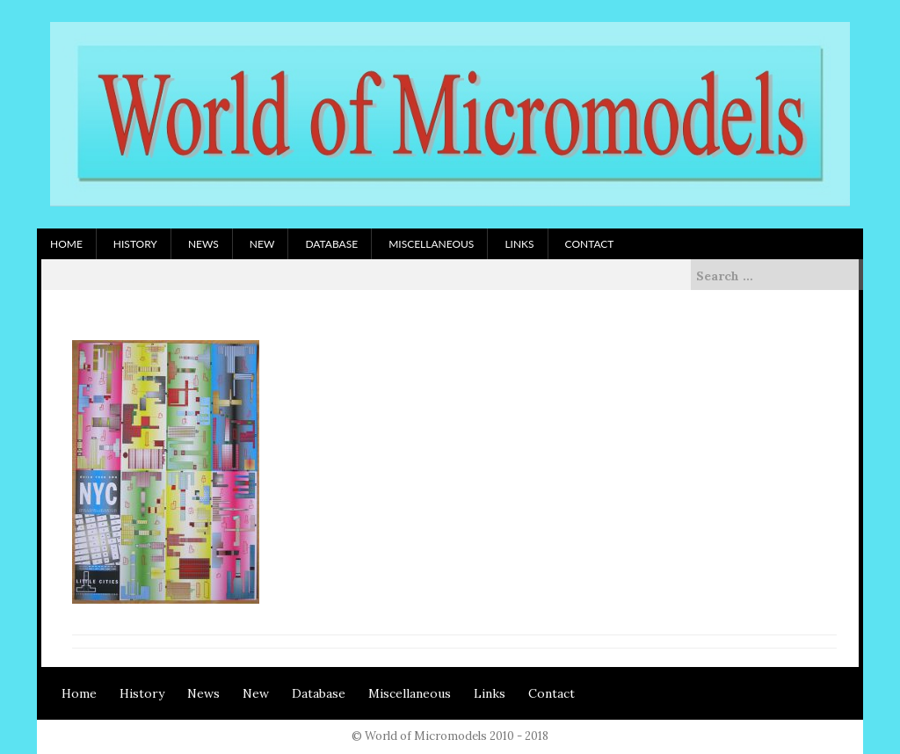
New (262, 243)
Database (331, 243)
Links (518, 243)
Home (66, 243)
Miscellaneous (431, 243)
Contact (589, 243)
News (203, 243)
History (135, 243)
